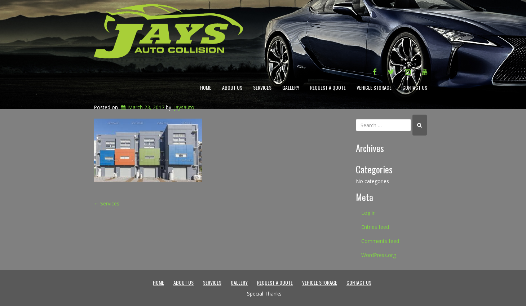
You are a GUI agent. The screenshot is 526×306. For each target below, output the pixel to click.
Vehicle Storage (374, 87)
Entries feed (375, 226)
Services (262, 87)
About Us (232, 87)
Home (205, 87)
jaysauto (184, 107)
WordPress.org (378, 255)
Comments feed (380, 241)
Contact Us (414, 87)
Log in (368, 212)
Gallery (290, 87)
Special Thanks (264, 293)
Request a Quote (328, 87)
